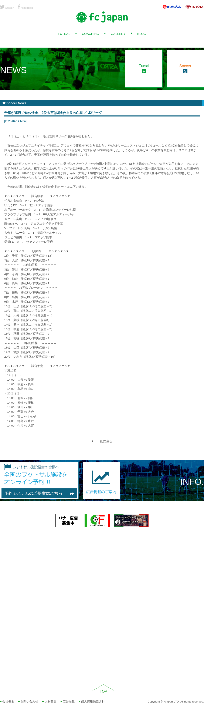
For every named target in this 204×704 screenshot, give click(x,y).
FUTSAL (64, 34)
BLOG (141, 34)
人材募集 (49, 701)
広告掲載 (68, 701)
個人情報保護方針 (92, 701)
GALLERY (118, 34)
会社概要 (7, 701)
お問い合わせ (28, 701)
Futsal (144, 69)
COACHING (90, 34)
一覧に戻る (102, 441)
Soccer (185, 69)
